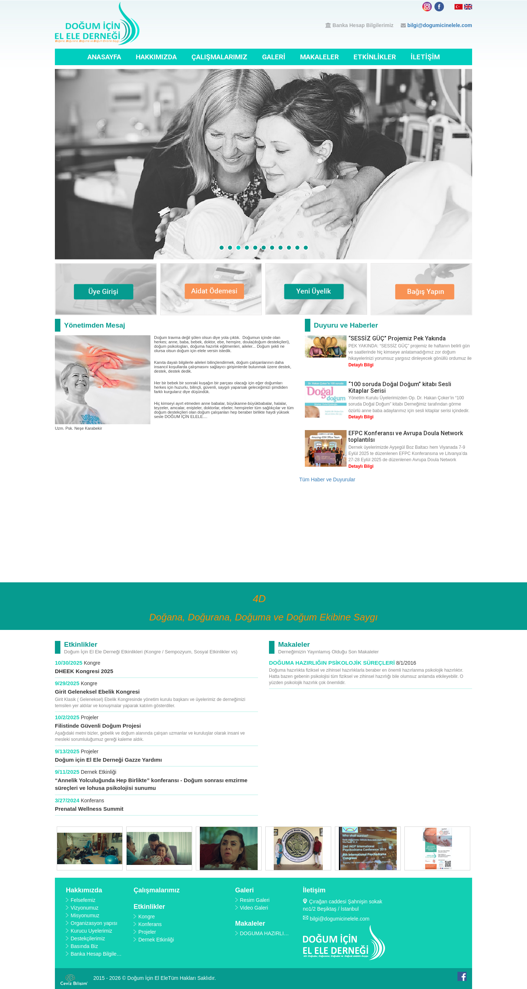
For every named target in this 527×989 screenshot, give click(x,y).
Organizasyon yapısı (94, 923)
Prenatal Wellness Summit (89, 809)
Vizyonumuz (84, 908)
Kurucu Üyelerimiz (91, 931)
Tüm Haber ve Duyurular (327, 479)
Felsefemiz (83, 900)
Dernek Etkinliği (98, 772)
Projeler (89, 717)
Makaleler (319, 57)
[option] (89, 848)
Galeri (273, 57)
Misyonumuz (85, 915)
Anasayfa (104, 57)
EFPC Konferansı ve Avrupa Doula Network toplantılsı (405, 436)
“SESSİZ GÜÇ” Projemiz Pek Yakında (397, 338)
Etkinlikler (375, 57)
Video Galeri (254, 908)
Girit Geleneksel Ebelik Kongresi (97, 691)
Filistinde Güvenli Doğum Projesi (98, 726)
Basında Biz (84, 946)
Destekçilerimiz (88, 938)
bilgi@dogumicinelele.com (439, 25)
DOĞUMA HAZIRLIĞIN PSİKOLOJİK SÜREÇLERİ (332, 663)
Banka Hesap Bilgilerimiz (363, 25)
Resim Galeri (255, 900)
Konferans (92, 800)
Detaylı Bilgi (361, 364)
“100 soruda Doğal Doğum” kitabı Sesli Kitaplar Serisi (399, 387)
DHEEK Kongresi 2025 (85, 671)
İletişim (425, 57)
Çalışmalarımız (219, 57)
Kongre (92, 663)
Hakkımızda (156, 57)
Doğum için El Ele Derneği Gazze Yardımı (108, 760)
